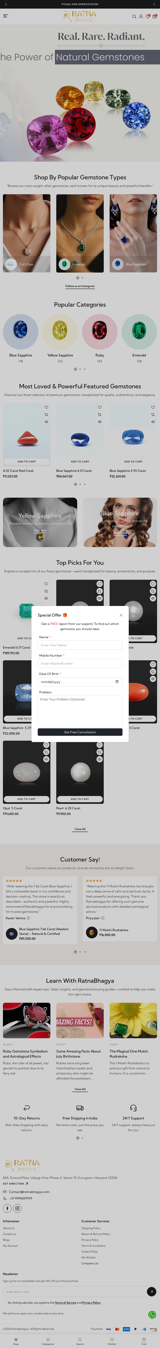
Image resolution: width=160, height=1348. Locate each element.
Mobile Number (51, 655)
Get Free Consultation (80, 732)
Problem (45, 692)
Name (45, 637)
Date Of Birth (50, 674)
